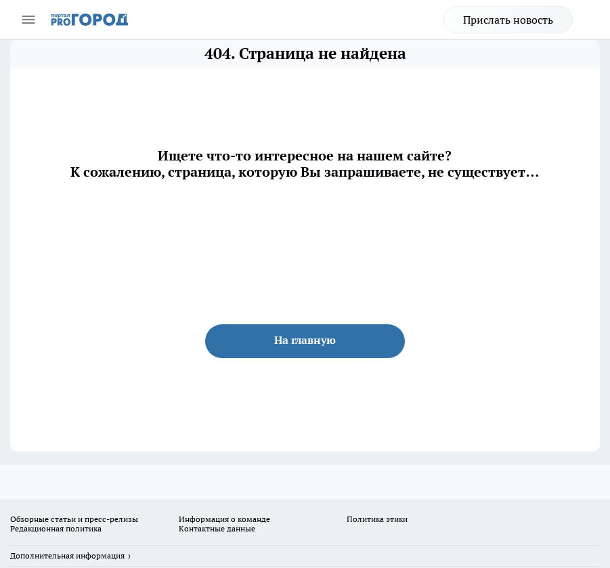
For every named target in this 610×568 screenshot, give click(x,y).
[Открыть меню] (28, 19)
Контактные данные (217, 528)
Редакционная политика (56, 528)
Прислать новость (508, 19)
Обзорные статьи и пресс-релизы (74, 519)
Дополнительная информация (67, 555)
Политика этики (377, 519)
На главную (305, 340)
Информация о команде (224, 519)
